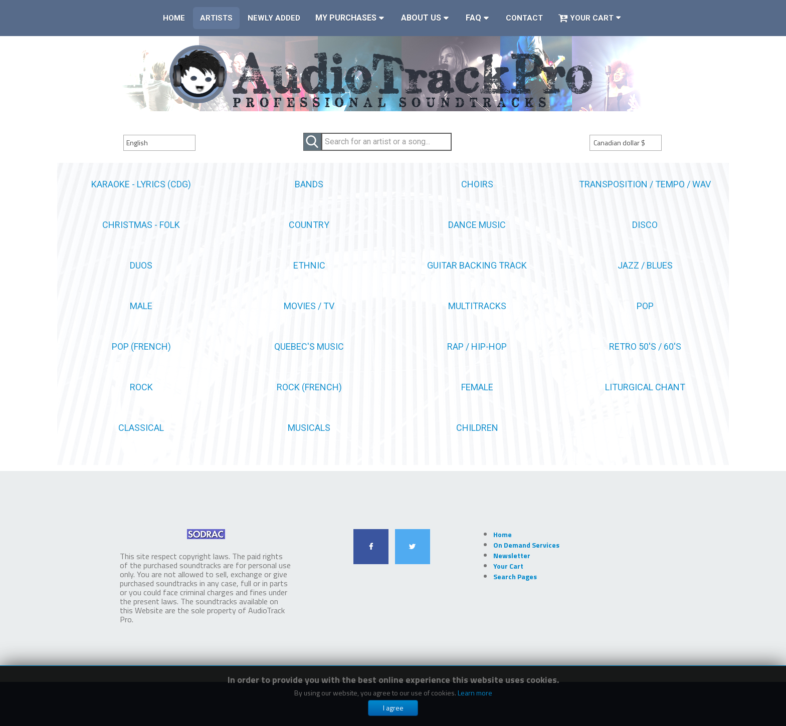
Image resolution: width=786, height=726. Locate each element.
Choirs (477, 184)
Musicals (309, 427)
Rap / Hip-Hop (477, 346)
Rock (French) (309, 387)
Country (309, 224)
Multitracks (477, 306)
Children (477, 427)
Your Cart (586, 18)
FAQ (473, 18)
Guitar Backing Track (477, 265)
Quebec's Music (309, 346)
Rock (141, 387)
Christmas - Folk (141, 224)
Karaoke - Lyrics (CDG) (141, 184)
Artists (216, 18)
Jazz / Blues (645, 265)
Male (141, 306)
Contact (524, 18)
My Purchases (345, 18)
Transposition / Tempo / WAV (645, 184)
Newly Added (274, 18)
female (477, 387)
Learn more (475, 692)
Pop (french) (141, 346)
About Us (421, 18)
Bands (309, 184)
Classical (141, 427)
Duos (141, 265)
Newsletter (511, 555)
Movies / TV (309, 306)
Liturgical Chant (645, 387)
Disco (645, 224)
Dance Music (477, 224)
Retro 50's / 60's (645, 346)
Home (174, 18)
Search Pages (515, 576)
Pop (645, 306)
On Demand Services (526, 545)
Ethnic (309, 265)
